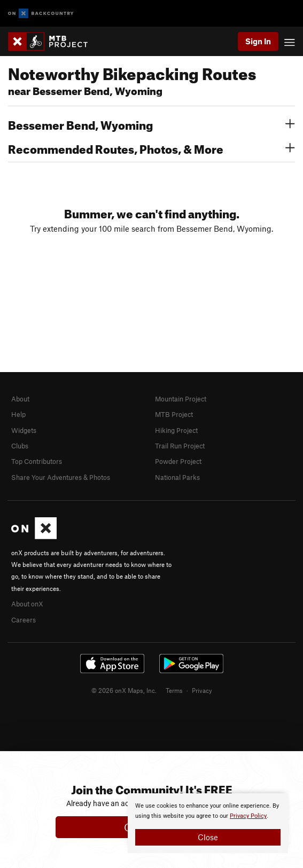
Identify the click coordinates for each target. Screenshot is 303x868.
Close (208, 837)
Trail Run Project (180, 445)
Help (18, 414)
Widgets (23, 430)
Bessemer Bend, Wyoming (151, 123)
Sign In (258, 41)
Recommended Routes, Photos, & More (151, 147)
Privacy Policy (248, 815)
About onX (27, 603)
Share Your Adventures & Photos (60, 477)
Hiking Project (176, 430)
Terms (174, 690)
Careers (23, 620)
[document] (208, 823)
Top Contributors (36, 461)
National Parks (177, 477)
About (20, 398)
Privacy (202, 690)
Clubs (19, 445)
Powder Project (178, 461)
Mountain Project (180, 398)
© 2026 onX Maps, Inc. (124, 690)
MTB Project (174, 414)
